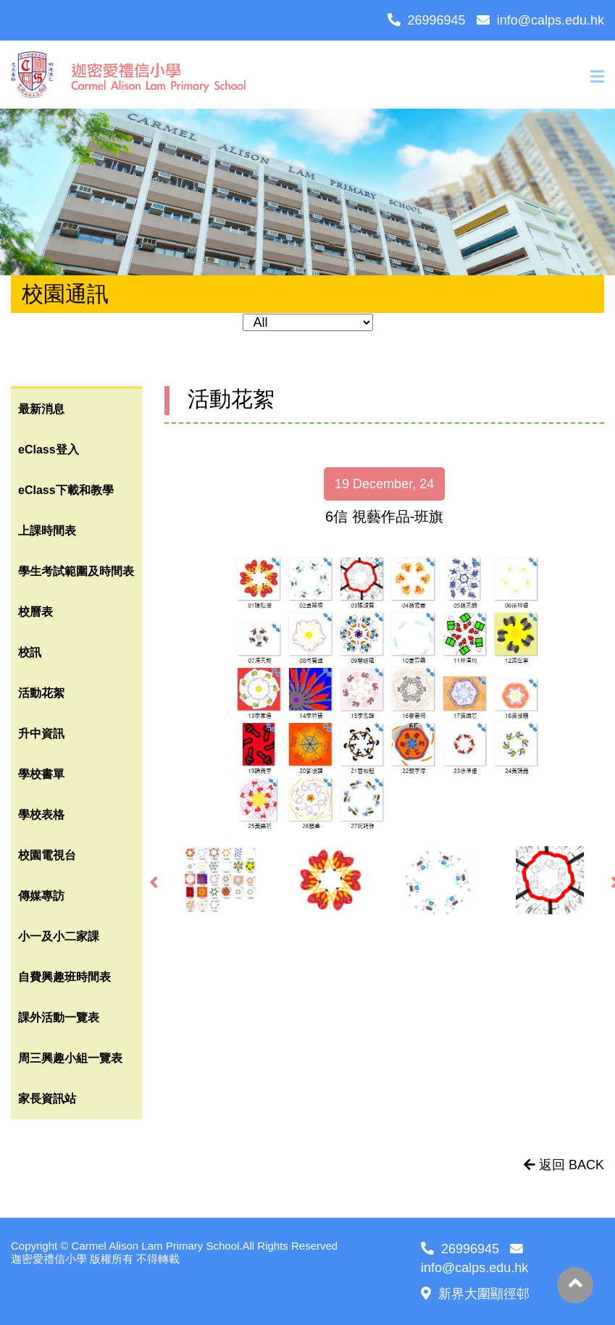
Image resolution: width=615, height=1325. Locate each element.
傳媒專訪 (41, 896)
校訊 (29, 652)
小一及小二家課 (58, 936)
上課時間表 (47, 530)
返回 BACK (564, 1165)
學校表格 (41, 814)
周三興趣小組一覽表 (70, 1058)
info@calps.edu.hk (540, 20)
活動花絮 (41, 693)
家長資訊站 (47, 1098)
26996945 (427, 20)
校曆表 (35, 612)
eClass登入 (48, 449)
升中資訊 (41, 733)
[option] (384, 695)
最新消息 (41, 409)
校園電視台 (47, 855)
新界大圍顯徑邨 (475, 1294)
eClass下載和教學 (66, 490)
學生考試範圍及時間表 (76, 571)
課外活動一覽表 (58, 1017)
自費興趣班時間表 (64, 977)
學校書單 (41, 774)
